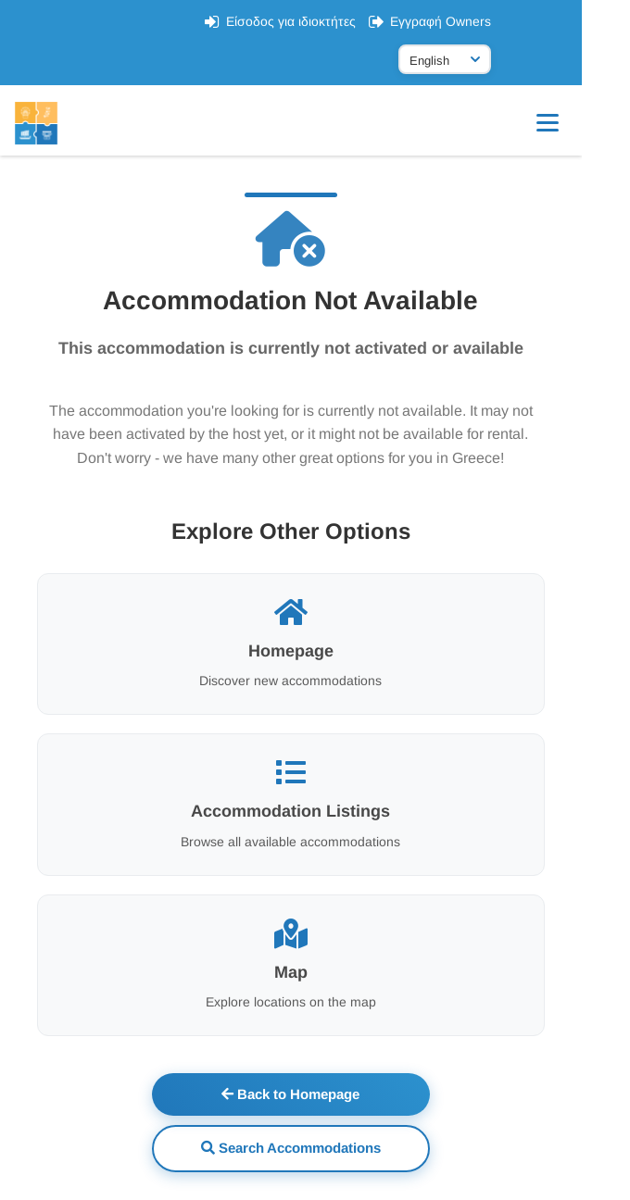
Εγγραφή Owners (465, 21)
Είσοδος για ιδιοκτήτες (316, 21)
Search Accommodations (315, 1148)
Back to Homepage (315, 1094)
